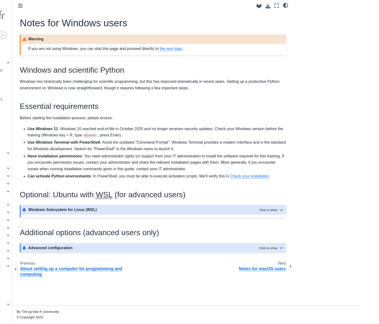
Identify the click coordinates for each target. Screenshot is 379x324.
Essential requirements (315, 21)
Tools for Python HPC (42, 258)
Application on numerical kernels (51, 266)
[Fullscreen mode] (276, 5)
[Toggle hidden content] (271, 235)
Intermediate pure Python (45, 228)
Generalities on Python (43, 168)
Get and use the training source (50, 160)
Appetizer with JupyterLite (46, 153)
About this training (39, 55)
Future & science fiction (44, 304)
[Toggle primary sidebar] (95, 5)
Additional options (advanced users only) (325, 43)
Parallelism (34, 251)
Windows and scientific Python (323, 15)
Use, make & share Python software (46, 194)
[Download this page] (267, 6)
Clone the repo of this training (52, 137)
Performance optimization (45, 235)
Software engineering (42, 220)
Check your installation (47, 145)
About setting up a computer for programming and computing (53, 73)
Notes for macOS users (47, 91)
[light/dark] (285, 5)
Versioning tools (41, 130)
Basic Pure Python (40, 176)
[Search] (53, 35)
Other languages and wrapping (49, 243)
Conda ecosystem (43, 114)
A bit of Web (35, 273)
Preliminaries (36, 63)
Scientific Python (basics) (45, 204)
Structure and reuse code (45, 183)
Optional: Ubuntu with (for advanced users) (322, 31)
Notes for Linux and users (53, 99)
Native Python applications (46, 281)
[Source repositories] (259, 6)
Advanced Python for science (48, 47)
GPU (29, 289)
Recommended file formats (46, 212)
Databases (34, 296)
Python (34, 107)
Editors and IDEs (42, 122)
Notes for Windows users (50, 84)
